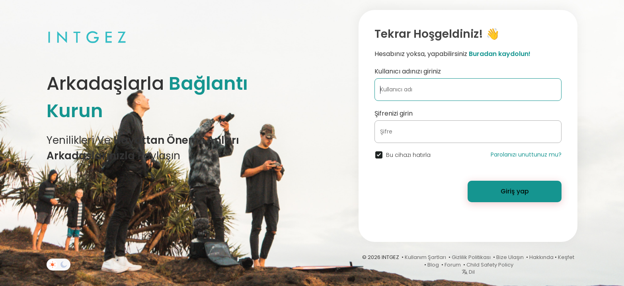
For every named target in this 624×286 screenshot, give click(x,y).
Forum (453, 265)
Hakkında (541, 257)
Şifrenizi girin (393, 113)
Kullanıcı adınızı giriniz (407, 71)
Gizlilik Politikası (471, 257)
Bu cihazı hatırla (408, 155)
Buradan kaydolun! (499, 53)
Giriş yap (515, 191)
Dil (468, 272)
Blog (433, 265)
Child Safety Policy (489, 265)
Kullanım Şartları (425, 257)
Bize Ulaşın (510, 257)
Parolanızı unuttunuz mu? (526, 154)
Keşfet (566, 257)
